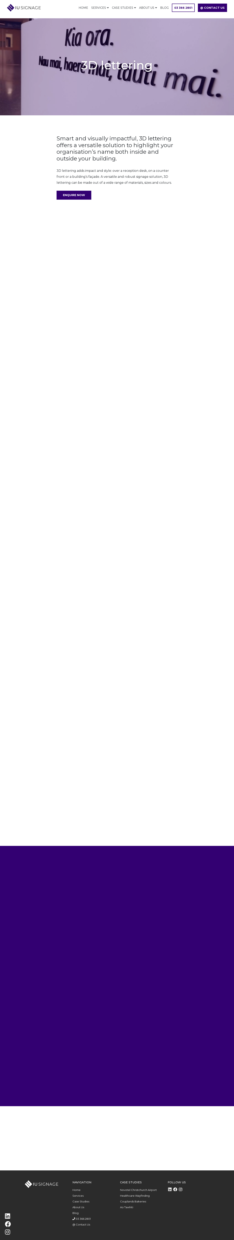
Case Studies (122, 8)
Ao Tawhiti (126, 1207)
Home (83, 8)
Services (98, 8)
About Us (146, 8)
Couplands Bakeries (133, 1201)
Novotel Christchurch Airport (138, 1189)
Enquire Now (74, 195)
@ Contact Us (212, 8)
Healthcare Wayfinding (135, 1195)
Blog (164, 8)
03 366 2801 (183, 8)
